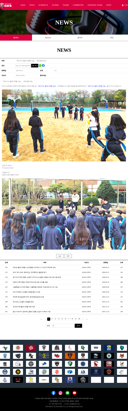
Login (125, 5)
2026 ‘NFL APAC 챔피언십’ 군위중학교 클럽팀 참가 (29, 272)
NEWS (32, 5)
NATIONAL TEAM (95, 5)
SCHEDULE (43, 5)
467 (6, 311)
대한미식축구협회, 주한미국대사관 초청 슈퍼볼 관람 (30, 282)
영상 (112, 38)
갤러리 (80, 38)
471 (6, 292)
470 (6, 297)
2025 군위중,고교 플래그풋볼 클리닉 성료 (26, 292)
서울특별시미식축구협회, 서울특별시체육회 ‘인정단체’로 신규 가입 (35, 287)
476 (6, 267)
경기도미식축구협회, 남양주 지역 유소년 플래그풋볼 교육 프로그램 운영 (37, 277)
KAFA (23, 5)
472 (6, 287)
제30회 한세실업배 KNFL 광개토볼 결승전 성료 (28, 297)
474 (6, 277)
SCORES (55, 5)
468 (6, 306)
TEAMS (66, 5)
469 (6, 302)
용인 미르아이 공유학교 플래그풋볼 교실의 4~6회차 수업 (31, 311)
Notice (48, 38)
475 (6, 272)
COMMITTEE (78, 5)
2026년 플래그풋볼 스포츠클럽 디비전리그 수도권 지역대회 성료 (34, 267)
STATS (108, 5)
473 (6, 282)
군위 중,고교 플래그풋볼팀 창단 (23, 302)
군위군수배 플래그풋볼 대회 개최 (24, 306)
